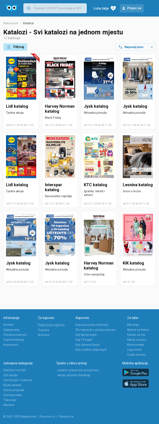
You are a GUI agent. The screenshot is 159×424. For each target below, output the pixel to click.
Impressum (10, 344)
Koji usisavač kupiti (88, 344)
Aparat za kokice (138, 329)
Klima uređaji (135, 344)
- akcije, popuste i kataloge (73, 375)
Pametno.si (66, 416)
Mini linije (133, 324)
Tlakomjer (10, 400)
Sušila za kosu (136, 354)
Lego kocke (134, 349)
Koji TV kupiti (84, 339)
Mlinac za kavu (136, 339)
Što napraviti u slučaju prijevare (96, 329)
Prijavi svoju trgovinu (51, 324)
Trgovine (43, 330)
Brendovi (43, 335)
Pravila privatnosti (15, 334)
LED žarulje (10, 375)
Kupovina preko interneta (92, 324)
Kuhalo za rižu (136, 334)
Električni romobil (14, 370)
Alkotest (8, 405)
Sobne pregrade (13, 390)
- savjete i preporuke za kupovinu (77, 370)
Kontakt (8, 324)
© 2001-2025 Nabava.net (19, 416)
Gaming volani (12, 395)
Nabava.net (10, 23)
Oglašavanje (11, 329)
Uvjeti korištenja (13, 339)
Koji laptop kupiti (86, 334)
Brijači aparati (12, 385)
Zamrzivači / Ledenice (17, 380)
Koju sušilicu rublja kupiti (91, 349)
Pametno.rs (47, 416)
